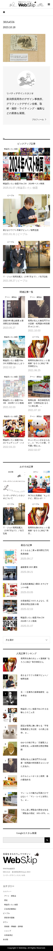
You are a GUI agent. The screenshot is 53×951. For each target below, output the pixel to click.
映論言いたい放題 (11, 905)
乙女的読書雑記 (10, 909)
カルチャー (7, 891)
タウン (5, 922)
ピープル (6, 913)
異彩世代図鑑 (9, 918)
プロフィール (38, 119)
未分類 (5, 939)
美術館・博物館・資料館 (13, 926)
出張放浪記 (8, 935)
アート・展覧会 (10, 896)
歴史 (6, 900)
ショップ (7, 931)
